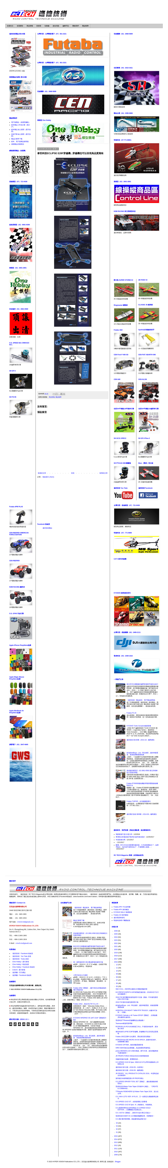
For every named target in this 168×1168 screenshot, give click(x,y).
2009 (116, 1155)
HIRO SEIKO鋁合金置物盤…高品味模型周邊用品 (133, 1048)
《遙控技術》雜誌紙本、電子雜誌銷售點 (141, 700)
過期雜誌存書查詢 (17, 144)
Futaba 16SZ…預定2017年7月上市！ (86, 1004)
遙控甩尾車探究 (119, 918)
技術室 (38, 26)
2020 (116, 949)
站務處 (47, 26)
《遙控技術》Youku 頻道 (20, 959)
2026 (116, 931)
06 (117, 983)
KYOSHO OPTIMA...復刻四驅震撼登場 (129, 1045)
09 (117, 974)
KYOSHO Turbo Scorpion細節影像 (139, 726)
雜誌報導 (85, 26)
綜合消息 (56, 26)
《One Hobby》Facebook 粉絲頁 (23, 967)
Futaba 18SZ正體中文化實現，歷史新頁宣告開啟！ (134, 1037)
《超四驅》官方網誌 (18, 972)
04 (117, 1123)
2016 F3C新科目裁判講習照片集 (127, 1002)
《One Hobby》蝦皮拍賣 (20, 964)
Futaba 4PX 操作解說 (121, 909)
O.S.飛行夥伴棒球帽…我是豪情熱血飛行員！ (131, 1119)
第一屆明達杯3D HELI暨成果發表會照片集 (88, 962)
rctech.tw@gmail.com (25, 922)
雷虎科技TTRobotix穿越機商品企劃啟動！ (130, 1020)
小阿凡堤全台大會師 (80, 975)
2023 (116, 940)
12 (117, 965)
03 (117, 1126)
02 (117, 1129)
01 (117, 1132)
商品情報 (30, 26)
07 (117, 980)
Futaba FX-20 (131, 713)
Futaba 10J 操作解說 (121, 915)
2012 (116, 1145)
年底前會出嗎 (120, 840)
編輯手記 (66, 26)
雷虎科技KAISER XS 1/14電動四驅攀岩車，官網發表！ (135, 1116)
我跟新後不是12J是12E (124, 834)
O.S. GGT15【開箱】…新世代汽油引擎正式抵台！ (133, 1113)
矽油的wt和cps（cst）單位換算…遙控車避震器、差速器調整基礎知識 (142, 754)
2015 (116, 1136)
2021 (116, 946)
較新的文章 (42, 473)
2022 (116, 943)
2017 (116, 959)
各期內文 (10, 26)
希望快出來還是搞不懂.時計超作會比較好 (130, 837)
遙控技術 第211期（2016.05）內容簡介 (130, 1067)
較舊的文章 (104, 473)
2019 (116, 953)
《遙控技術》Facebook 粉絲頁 (22, 953)
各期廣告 (20, 26)
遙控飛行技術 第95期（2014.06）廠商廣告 (142, 814)
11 (117, 968)
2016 (116, 962)
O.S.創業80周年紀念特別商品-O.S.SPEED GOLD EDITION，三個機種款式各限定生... (133, 1109)
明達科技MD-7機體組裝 (122, 920)
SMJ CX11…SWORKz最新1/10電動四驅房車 (131, 989)
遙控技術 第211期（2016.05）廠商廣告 (130, 1070)
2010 (116, 1152)
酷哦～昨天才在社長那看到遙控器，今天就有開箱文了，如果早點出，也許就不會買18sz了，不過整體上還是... (137, 846)
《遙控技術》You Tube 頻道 (21, 956)
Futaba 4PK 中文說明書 (122, 907)
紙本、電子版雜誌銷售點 (20, 141)
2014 (116, 1139)
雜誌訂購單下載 (16, 139)
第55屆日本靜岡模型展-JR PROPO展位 (130, 1078)
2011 (116, 1149)
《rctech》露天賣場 (18, 970)
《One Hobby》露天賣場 (20, 962)
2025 (116, 934)
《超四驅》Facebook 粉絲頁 (21, 975)
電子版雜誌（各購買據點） (20, 122)
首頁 (72, 473)
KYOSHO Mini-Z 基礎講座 (123, 912)
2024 (116, 937)
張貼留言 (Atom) (48, 477)
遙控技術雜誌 (47, 528)
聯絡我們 (75, 26)
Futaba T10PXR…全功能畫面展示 (139, 801)
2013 (116, 1142)
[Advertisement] (72, 500)
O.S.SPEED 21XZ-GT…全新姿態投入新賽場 (131, 1102)
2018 (116, 956)
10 (117, 971)
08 (117, 977)
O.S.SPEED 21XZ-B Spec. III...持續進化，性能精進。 (134, 1105)
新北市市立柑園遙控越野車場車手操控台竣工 (142, 684)
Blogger (118, 1162)
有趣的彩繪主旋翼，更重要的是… (127, 1059)
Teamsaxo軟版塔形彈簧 (124, 1023)
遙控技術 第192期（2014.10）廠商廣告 (141, 740)
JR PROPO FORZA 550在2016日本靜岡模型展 (132, 1056)
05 (117, 986)
